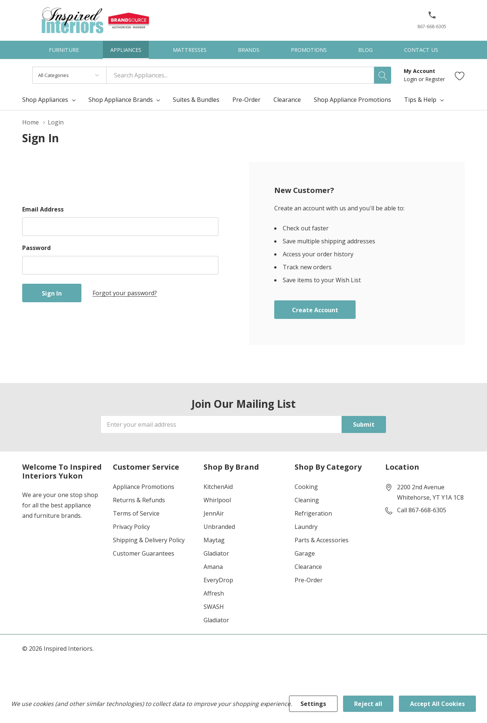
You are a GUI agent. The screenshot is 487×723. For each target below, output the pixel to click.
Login (411, 79)
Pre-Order (309, 580)
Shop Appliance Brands (120, 100)
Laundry (306, 527)
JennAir (214, 513)
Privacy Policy (131, 527)
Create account (315, 310)
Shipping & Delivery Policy (149, 540)
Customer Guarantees (143, 553)
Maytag (214, 540)
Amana (213, 567)
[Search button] (382, 75)
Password (36, 248)
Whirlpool (217, 500)
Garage (305, 553)
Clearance (308, 567)
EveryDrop (218, 580)
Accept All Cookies (437, 704)
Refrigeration (313, 513)
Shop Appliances (45, 100)
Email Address (43, 209)
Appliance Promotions (143, 487)
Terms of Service (136, 513)
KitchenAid (218, 487)
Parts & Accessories (322, 540)
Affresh (214, 593)
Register (435, 79)
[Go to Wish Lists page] (460, 75)
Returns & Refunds (139, 500)
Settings (313, 704)
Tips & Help (420, 100)
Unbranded (219, 527)
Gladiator (216, 553)
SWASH (214, 607)
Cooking (306, 487)
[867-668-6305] (431, 22)
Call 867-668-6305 (421, 510)
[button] (432, 18)
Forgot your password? (125, 293)
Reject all (368, 704)
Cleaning (307, 500)
